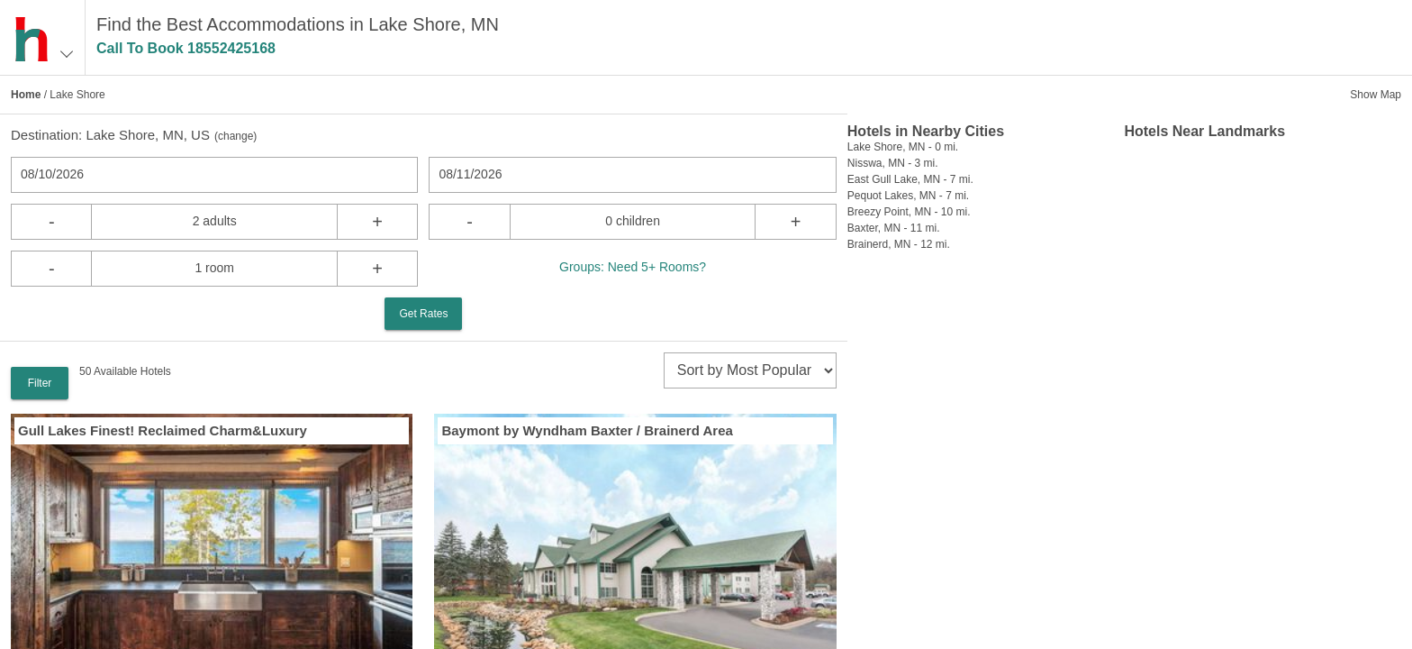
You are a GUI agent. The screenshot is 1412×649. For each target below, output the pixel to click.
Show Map (1375, 94)
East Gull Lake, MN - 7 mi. (910, 179)
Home (26, 94)
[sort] (750, 370)
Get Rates (423, 313)
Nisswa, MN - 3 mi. (892, 163)
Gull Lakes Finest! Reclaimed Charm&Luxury (162, 430)
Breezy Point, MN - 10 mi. (909, 212)
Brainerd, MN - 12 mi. (898, 244)
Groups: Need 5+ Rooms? (632, 267)
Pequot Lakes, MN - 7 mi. (908, 195)
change (235, 136)
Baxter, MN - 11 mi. (893, 228)
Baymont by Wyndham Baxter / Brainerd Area (586, 430)
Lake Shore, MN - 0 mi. (902, 147)
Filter (40, 383)
